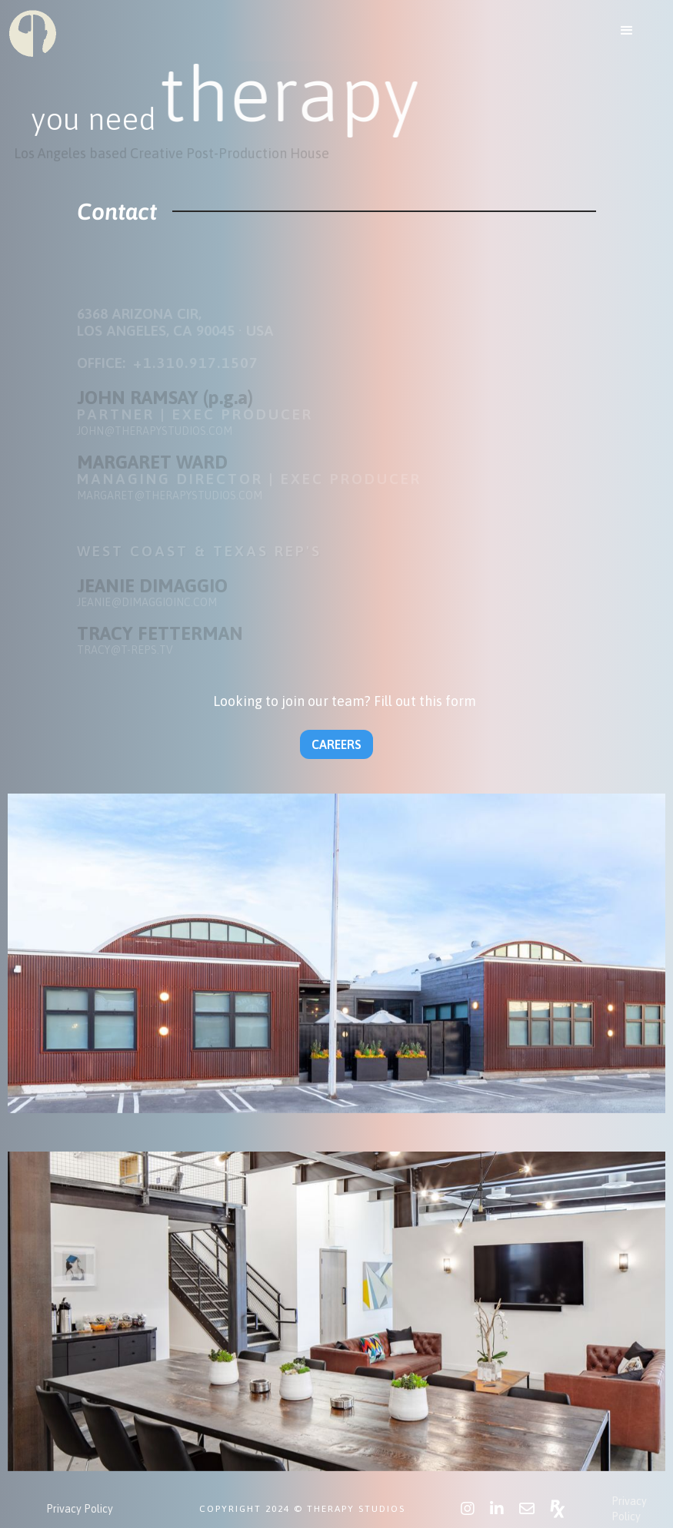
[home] (33, 33)
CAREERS (336, 744)
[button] (627, 31)
